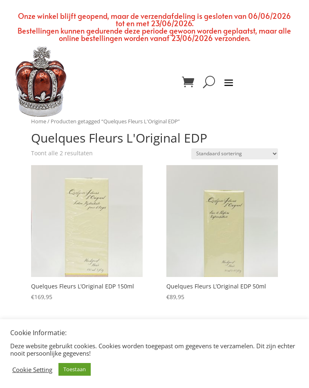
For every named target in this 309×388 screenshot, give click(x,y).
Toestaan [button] (74, 369)
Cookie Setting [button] (32, 369)
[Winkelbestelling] (234, 153)
